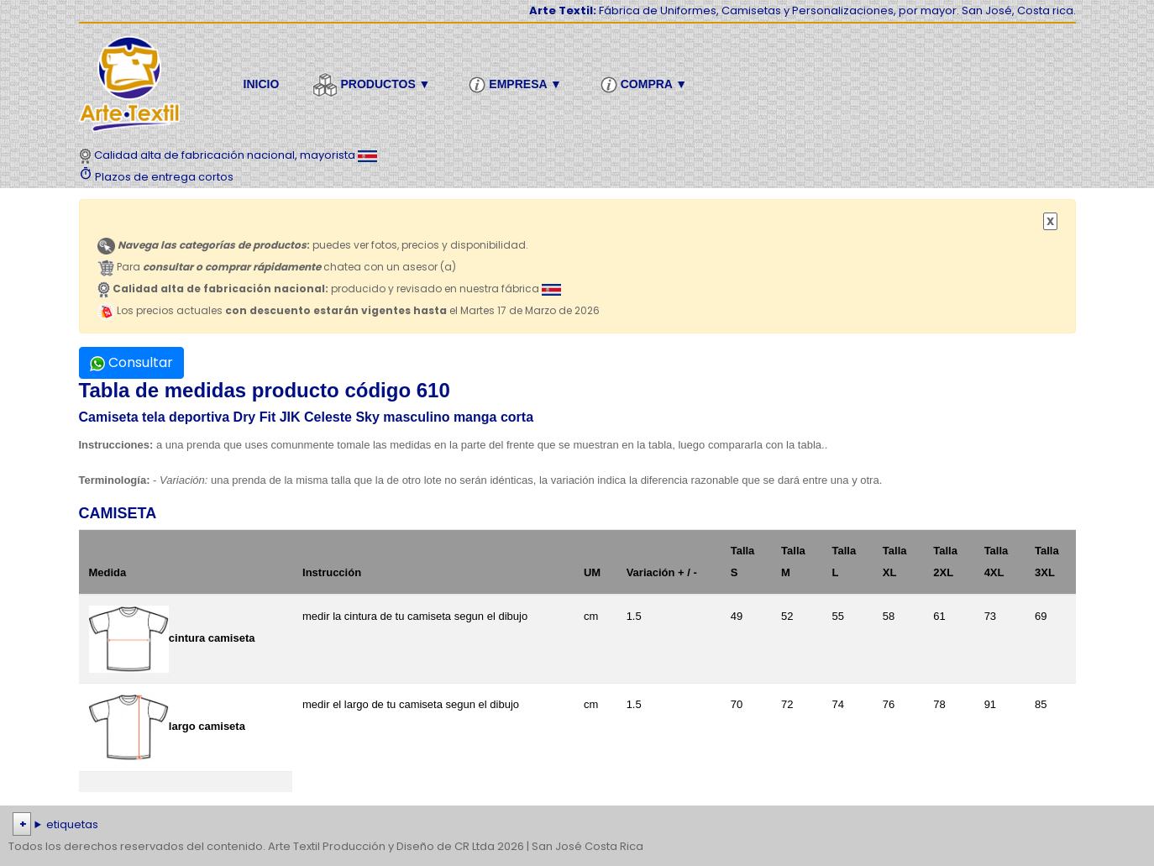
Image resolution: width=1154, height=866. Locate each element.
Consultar (131, 362)
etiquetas (72, 824)
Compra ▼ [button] (646, 84)
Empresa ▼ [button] (517, 84)
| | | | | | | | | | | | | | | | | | (577, 825)
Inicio (262, 84)
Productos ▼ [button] (373, 84)
